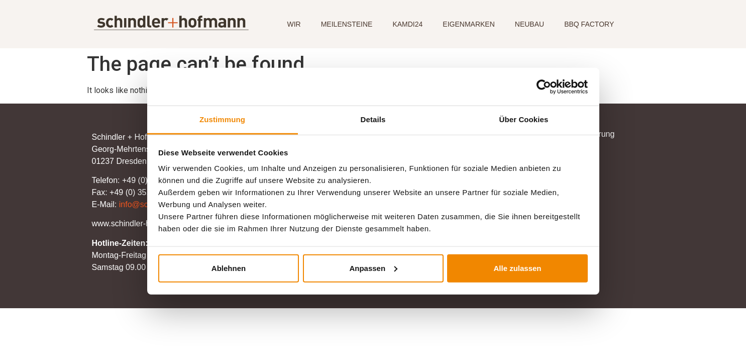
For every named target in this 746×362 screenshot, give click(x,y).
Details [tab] (373, 119)
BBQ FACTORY (589, 24)
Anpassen (373, 267)
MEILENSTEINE (347, 24)
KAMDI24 (407, 24)
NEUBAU (529, 24)
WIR (293, 24)
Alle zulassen (517, 267)
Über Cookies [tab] (524, 119)
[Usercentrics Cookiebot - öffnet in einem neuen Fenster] (544, 86)
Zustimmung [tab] (222, 119)
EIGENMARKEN (468, 24)
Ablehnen (228, 267)
